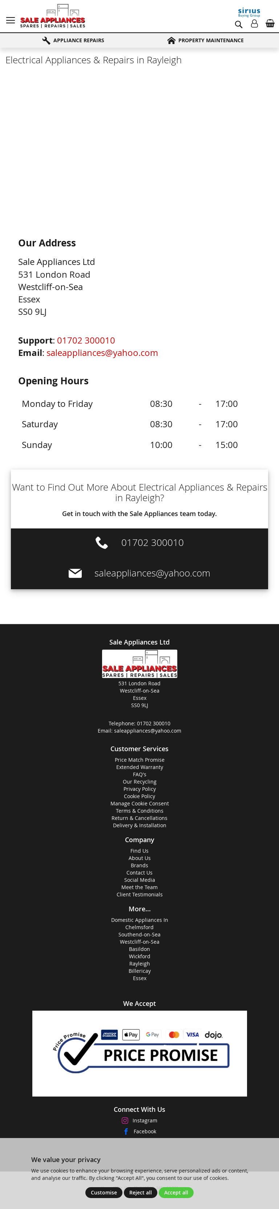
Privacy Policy (140, 788)
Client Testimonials (140, 894)
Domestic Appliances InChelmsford (139, 923)
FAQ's (139, 774)
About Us (140, 858)
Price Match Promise (140, 759)
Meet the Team (139, 887)
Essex (139, 978)
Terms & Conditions (139, 810)
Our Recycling (140, 781)
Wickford (139, 956)
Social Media (139, 879)
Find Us (139, 850)
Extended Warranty (139, 767)
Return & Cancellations (139, 817)
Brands (139, 865)
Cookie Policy (139, 796)
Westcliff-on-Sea (139, 941)
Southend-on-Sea (139, 934)
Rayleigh (139, 963)
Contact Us (139, 872)
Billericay (140, 970)
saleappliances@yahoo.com (102, 352)
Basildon (139, 949)
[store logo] (52, 16)
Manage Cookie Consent (139, 803)
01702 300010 (86, 340)
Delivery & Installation (139, 825)
